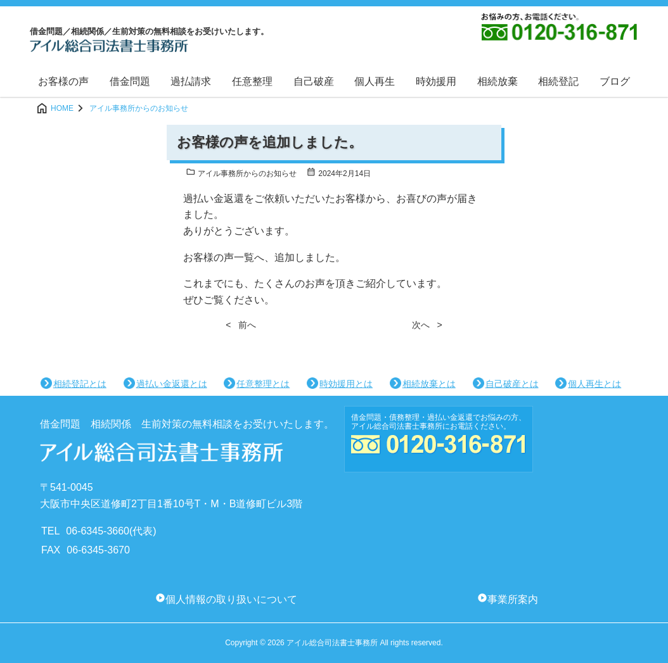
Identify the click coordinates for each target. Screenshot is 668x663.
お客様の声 (63, 81)
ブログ (615, 81)
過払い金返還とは (171, 384)
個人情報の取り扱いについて (231, 599)
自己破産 (313, 81)
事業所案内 (512, 599)
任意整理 (252, 81)
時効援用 (436, 81)
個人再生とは (594, 384)
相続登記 (558, 81)
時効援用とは (346, 384)
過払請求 (190, 81)
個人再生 (374, 81)
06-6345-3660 (97, 531)
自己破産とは (512, 384)
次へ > (427, 325)
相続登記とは (79, 384)
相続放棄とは (429, 384)
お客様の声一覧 (218, 257)
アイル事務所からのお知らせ (241, 174)
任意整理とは (263, 384)
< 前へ (241, 325)
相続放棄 (497, 81)
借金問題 (130, 81)
